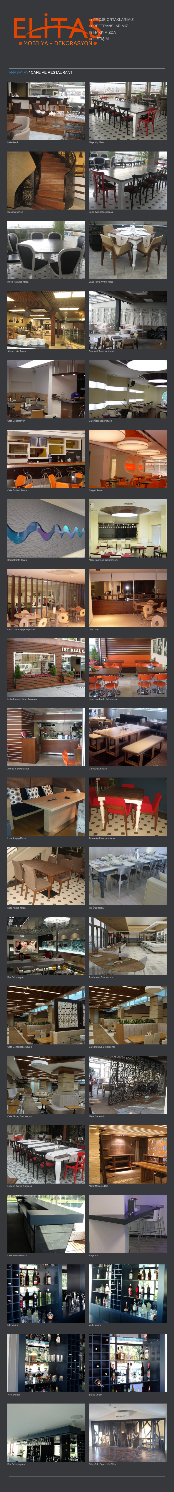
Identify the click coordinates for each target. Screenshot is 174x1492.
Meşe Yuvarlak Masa (17, 282)
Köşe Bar (94, 1255)
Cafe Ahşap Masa (98, 769)
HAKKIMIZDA (104, 32)
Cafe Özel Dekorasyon (100, 421)
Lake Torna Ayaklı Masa (101, 282)
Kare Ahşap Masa (16, 908)
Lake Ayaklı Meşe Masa (101, 212)
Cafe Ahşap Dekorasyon (19, 1116)
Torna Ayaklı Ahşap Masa (102, 838)
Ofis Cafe (94, 629)
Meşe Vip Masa (96, 142)
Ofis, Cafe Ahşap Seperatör (21, 629)
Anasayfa (18, 72)
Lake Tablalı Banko (17, 1255)
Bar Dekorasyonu (16, 1464)
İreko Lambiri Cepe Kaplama (22, 699)
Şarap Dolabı (95, 1395)
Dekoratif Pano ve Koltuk (102, 351)
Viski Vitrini (95, 1325)
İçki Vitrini (12, 1325)
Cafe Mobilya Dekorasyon (102, 1047)
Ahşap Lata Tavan (16, 351)
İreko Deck (12, 142)
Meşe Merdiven (15, 212)
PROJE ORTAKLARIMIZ (113, 20)
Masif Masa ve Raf (98, 1186)
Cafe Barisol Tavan (17, 490)
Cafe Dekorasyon (16, 421)
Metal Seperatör (97, 1116)
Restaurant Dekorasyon (101, 977)
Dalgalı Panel (95, 490)
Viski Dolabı (13, 1395)
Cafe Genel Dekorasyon (19, 1047)
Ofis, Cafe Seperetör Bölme (103, 1464)
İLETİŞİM (101, 39)
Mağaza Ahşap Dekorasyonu (103, 560)
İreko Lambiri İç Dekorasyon (103, 699)
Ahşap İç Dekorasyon (18, 769)
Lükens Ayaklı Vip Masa (19, 1186)
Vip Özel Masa (96, 908)
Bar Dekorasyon (15, 977)
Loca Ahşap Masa (16, 838)
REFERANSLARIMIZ (110, 26)
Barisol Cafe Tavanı (17, 560)
